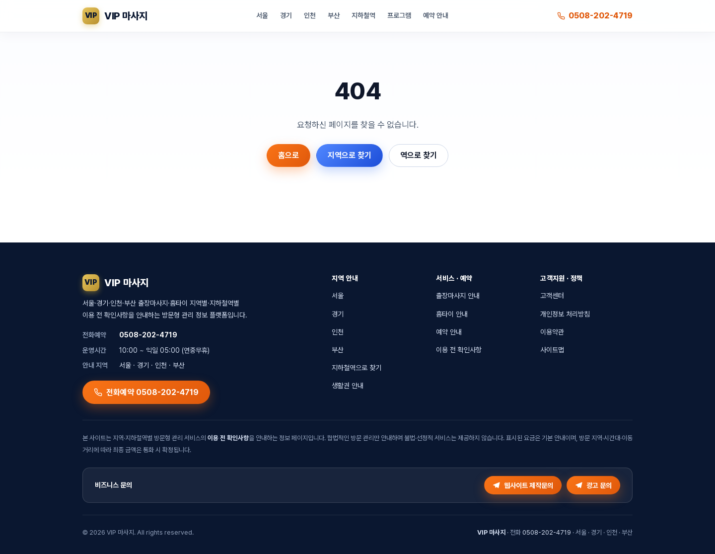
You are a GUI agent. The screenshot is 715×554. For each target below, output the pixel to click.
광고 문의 (593, 485)
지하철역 (363, 15)
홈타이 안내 (452, 314)
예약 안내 (435, 15)
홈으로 (288, 155)
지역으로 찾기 (349, 155)
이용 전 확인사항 (459, 350)
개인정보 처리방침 (565, 314)
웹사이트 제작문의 (523, 485)
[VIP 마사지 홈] (114, 15)
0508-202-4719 (595, 15)
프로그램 (399, 15)
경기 (286, 15)
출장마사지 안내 (458, 296)
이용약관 (552, 332)
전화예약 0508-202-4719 (146, 392)
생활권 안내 (347, 386)
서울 (262, 15)
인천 (310, 15)
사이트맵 (552, 350)
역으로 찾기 (418, 155)
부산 (334, 15)
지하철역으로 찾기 (356, 368)
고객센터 (552, 296)
